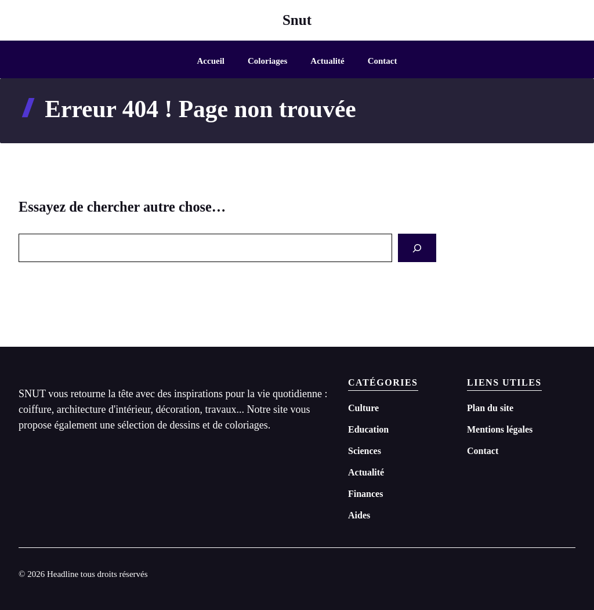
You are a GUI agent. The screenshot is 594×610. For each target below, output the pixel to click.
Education (368, 429)
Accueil (210, 61)
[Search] (417, 248)
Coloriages (267, 61)
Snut (297, 20)
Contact (382, 61)
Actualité (327, 61)
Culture (363, 408)
